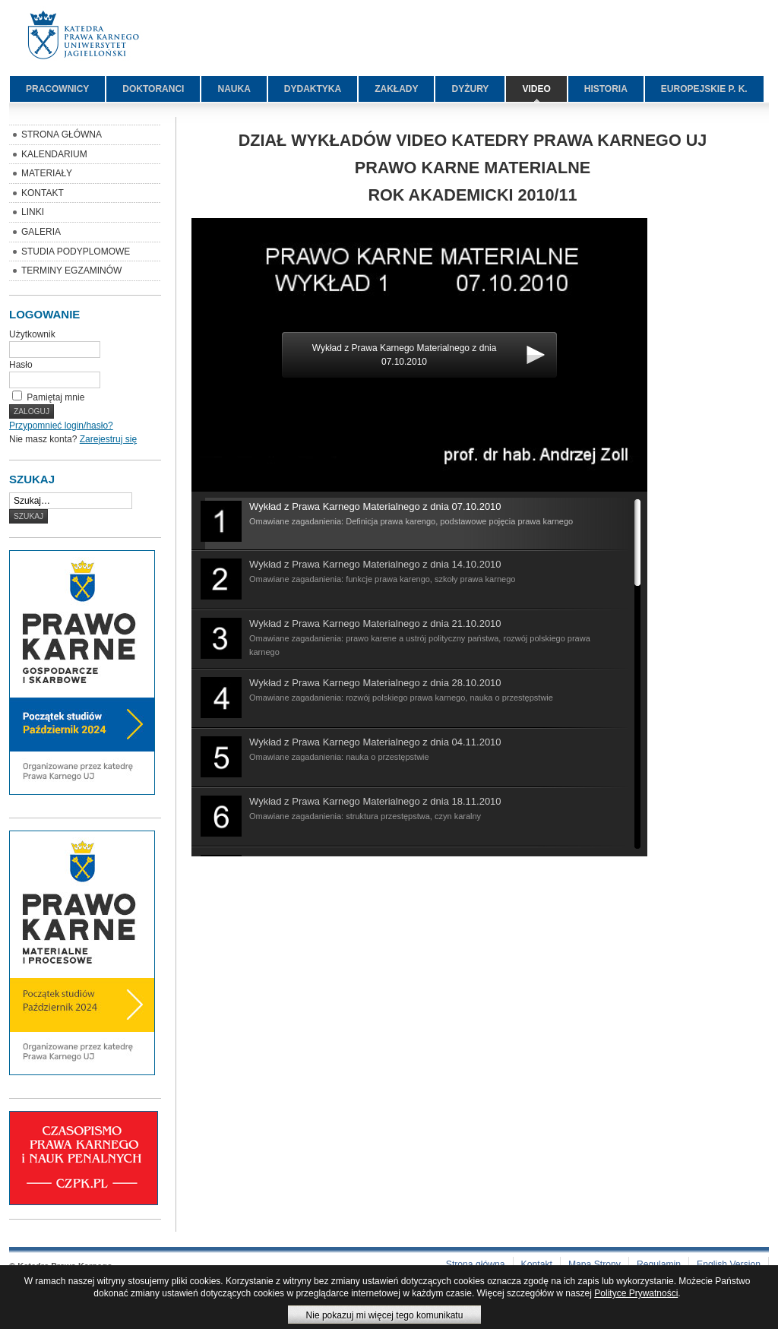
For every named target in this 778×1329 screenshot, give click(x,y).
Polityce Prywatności (636, 1293)
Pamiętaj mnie (55, 397)
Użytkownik (32, 334)
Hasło (21, 364)
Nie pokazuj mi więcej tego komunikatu (384, 1315)
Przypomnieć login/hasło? (61, 425)
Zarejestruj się (108, 439)
